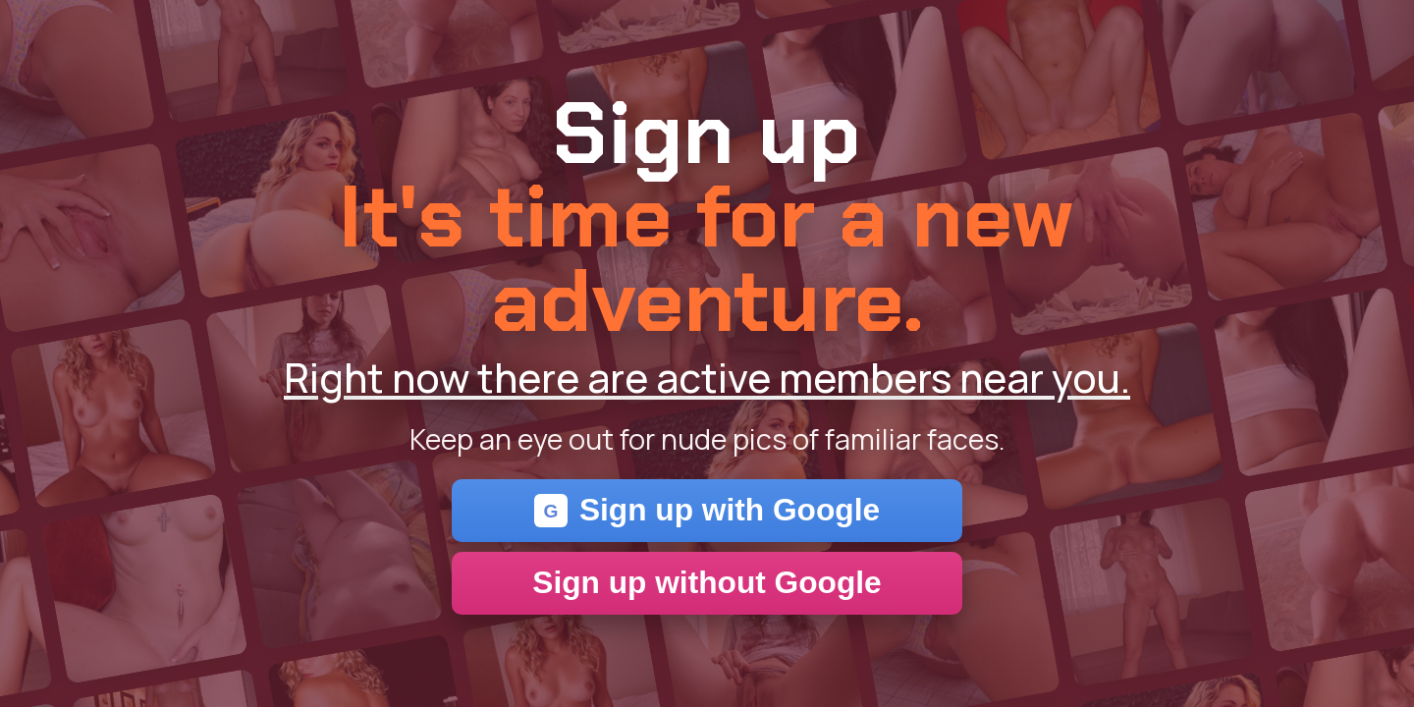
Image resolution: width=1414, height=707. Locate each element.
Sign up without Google (706, 582)
